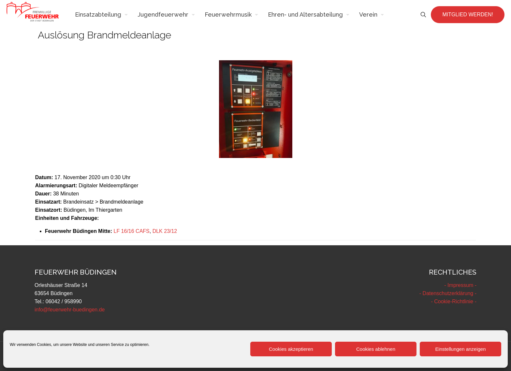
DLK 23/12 (165, 231)
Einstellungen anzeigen (460, 349)
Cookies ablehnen (375, 349)
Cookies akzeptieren (291, 349)
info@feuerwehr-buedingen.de (70, 309)
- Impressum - (460, 285)
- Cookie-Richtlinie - (453, 301)
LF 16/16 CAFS (131, 231)
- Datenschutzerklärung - (447, 293)
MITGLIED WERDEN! (467, 14)
